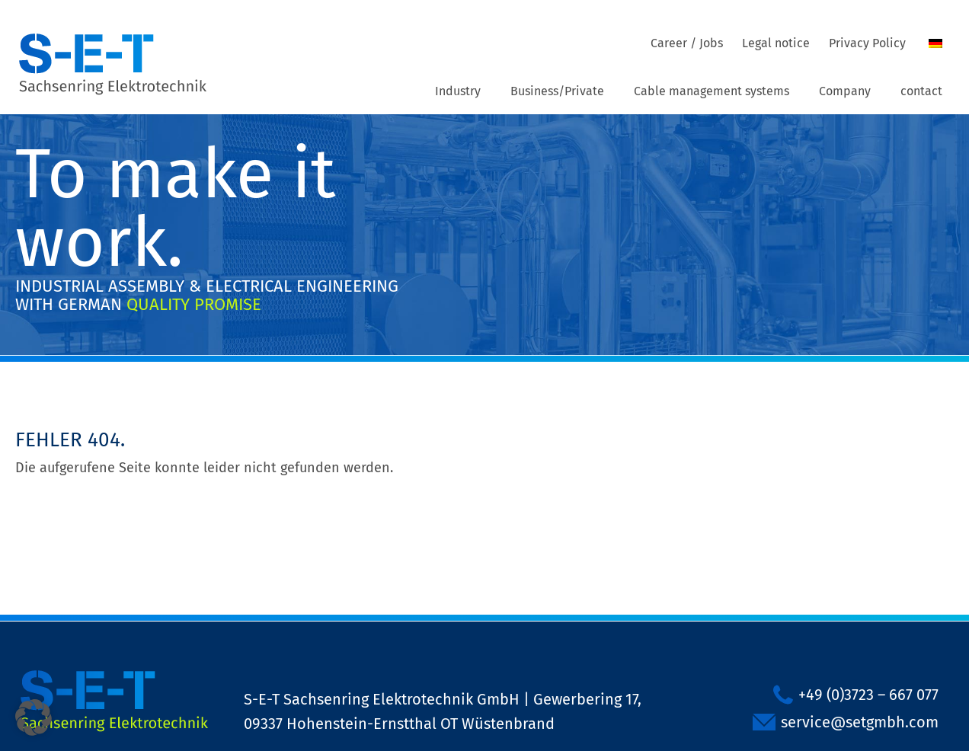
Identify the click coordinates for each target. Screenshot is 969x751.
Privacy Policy (867, 43)
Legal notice (776, 43)
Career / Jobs (687, 43)
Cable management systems (711, 91)
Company (845, 91)
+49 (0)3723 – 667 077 (868, 694)
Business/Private (557, 91)
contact (921, 91)
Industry (458, 91)
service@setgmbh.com (860, 722)
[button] (33, 717)
